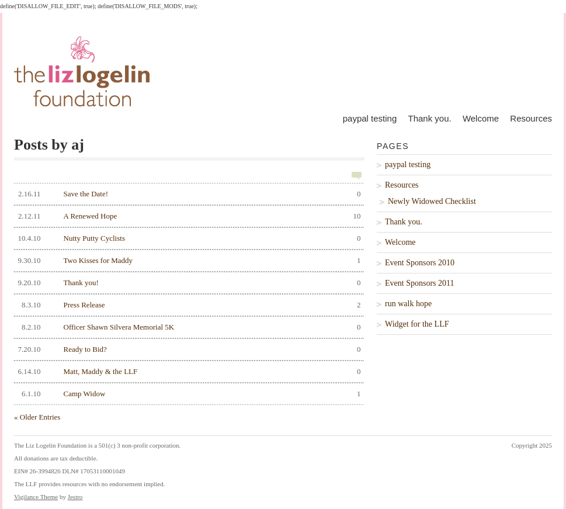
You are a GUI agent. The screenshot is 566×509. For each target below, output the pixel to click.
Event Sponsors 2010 (419, 262)
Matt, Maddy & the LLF (187, 371)
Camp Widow (187, 393)
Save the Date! (187, 194)
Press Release (187, 305)
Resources (531, 118)
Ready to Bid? (187, 349)
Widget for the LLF (417, 324)
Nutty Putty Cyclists (187, 238)
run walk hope (408, 303)
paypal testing (370, 118)
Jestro (75, 496)
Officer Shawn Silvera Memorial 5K (187, 327)
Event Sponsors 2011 (419, 283)
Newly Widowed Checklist (432, 201)
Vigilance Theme (36, 496)
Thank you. (429, 118)
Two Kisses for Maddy (187, 260)
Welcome (481, 118)
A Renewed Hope (187, 216)
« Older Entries (37, 417)
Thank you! (187, 282)
